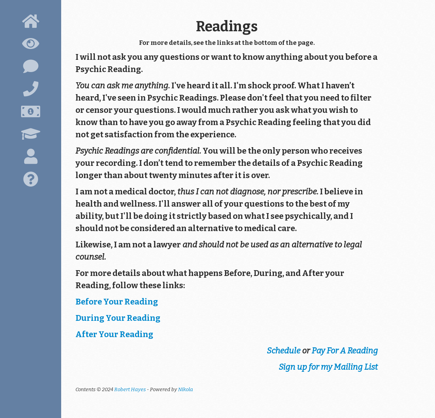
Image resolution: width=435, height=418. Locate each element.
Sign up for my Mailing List (328, 367)
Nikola (185, 389)
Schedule (283, 350)
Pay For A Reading (345, 350)
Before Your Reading (116, 302)
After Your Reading (114, 334)
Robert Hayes (130, 389)
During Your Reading (117, 318)
